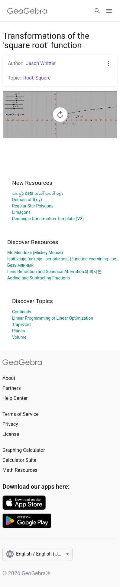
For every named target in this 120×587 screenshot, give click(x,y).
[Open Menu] (109, 11)
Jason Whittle (40, 63)
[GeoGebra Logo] (27, 11)
